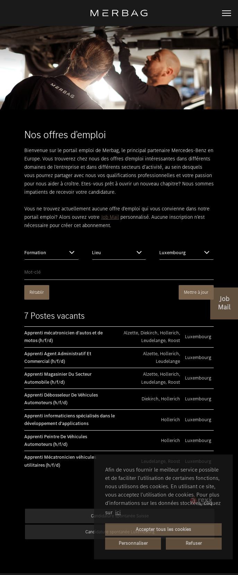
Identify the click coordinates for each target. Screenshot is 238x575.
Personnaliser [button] (133, 543)
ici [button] (118, 512)
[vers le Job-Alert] (224, 303)
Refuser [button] (194, 543)
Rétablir (36, 292)
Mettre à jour (196, 292)
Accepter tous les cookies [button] (163, 529)
